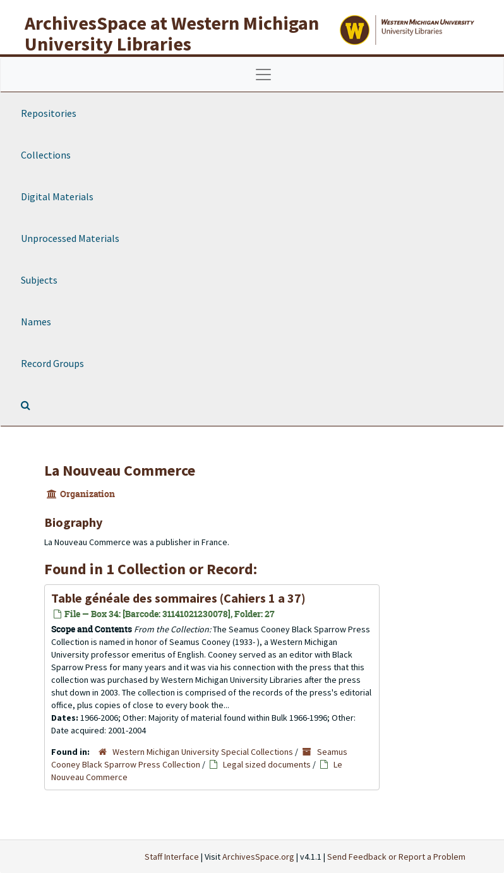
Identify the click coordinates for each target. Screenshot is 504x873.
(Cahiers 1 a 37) (178, 598)
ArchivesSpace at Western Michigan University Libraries (172, 33)
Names (36, 321)
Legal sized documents (267, 764)
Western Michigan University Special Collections (202, 751)
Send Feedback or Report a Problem (396, 856)
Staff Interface (172, 856)
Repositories (48, 113)
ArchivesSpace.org (258, 856)
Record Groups (52, 363)
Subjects (39, 280)
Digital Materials (57, 196)
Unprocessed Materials (70, 238)
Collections (46, 154)
